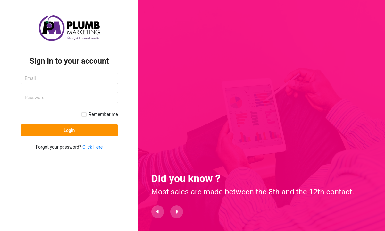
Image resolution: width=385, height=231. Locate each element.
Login (69, 130)
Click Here (92, 147)
